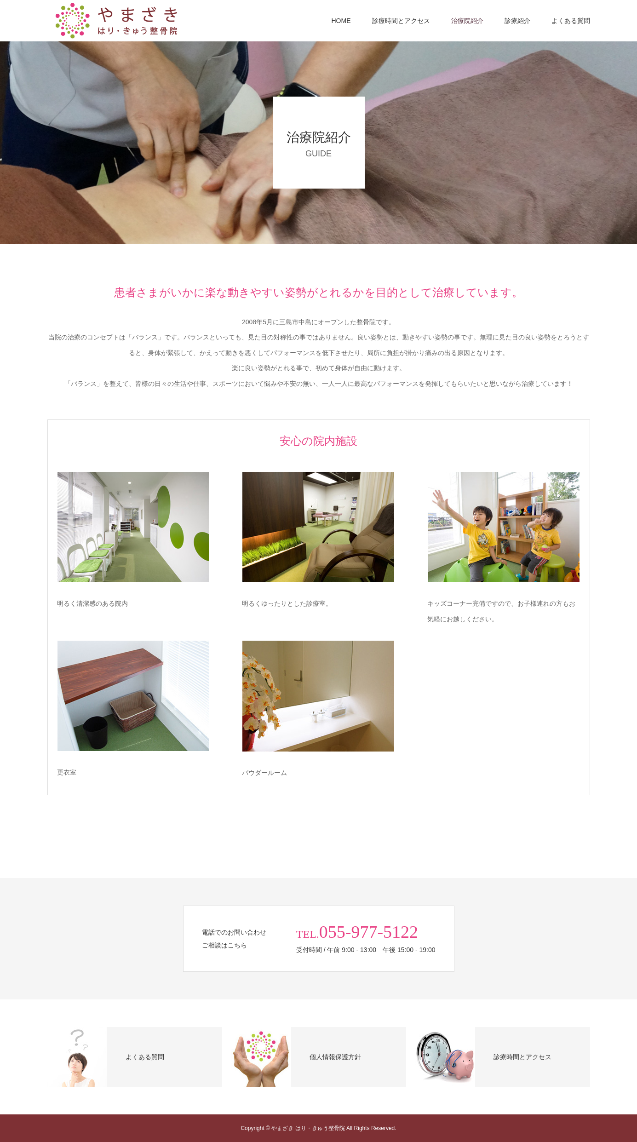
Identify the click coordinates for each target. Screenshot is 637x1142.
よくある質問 (570, 20)
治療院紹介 (467, 20)
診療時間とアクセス (401, 20)
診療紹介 (517, 20)
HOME (341, 20)
